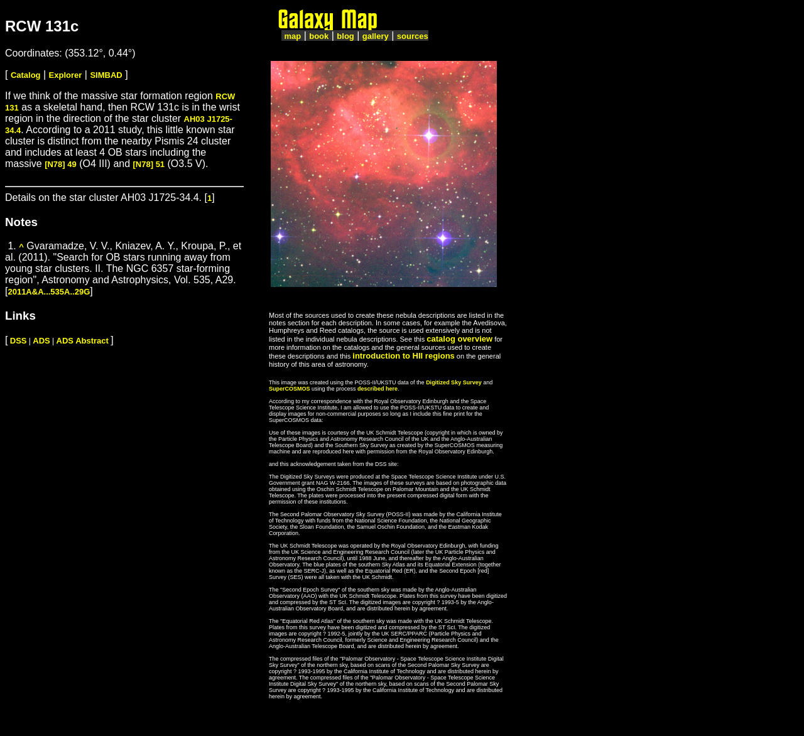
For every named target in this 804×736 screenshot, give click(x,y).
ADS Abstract (83, 340)
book (319, 36)
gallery (375, 36)
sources (412, 36)
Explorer (65, 75)
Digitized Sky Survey (454, 382)
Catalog (26, 75)
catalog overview (459, 339)
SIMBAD (106, 75)
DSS (18, 340)
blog (345, 36)
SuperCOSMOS (289, 389)
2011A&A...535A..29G (49, 291)
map (292, 36)
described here (377, 389)
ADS (41, 340)
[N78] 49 (61, 164)
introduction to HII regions (403, 355)
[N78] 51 (149, 164)
